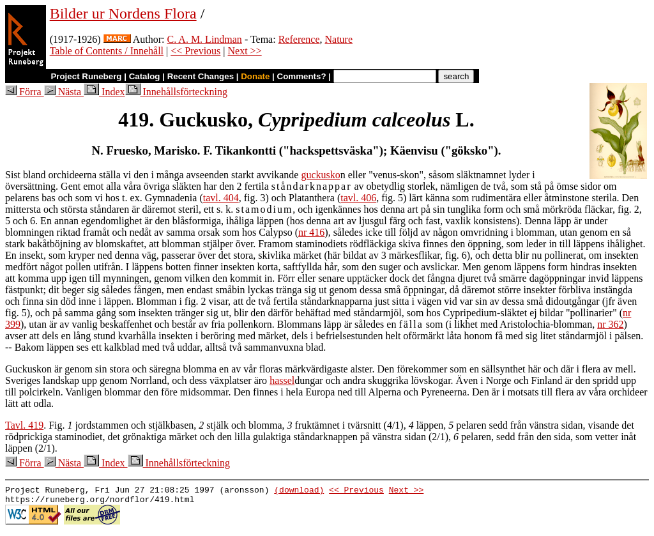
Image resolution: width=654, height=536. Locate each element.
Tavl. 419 (24, 425)
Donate (255, 76)
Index (104, 91)
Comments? (301, 76)
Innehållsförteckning (176, 91)
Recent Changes (200, 76)
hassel (282, 380)
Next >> (245, 50)
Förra (24, 91)
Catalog (144, 76)
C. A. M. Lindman (204, 39)
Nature (339, 39)
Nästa (64, 91)
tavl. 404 (221, 197)
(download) (299, 491)
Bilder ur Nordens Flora (123, 13)
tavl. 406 (358, 197)
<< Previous (195, 50)
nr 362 (610, 324)
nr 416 (311, 232)
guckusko (320, 174)
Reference (299, 39)
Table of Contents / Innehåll (107, 50)
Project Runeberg (85, 76)
